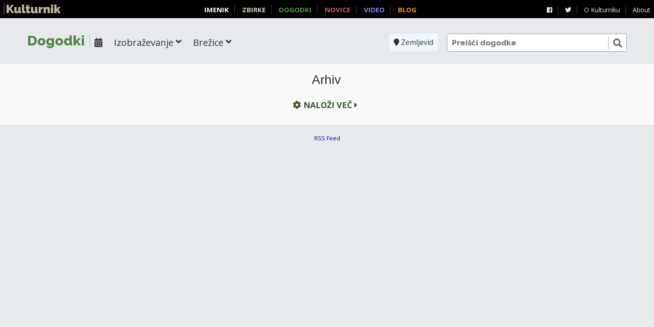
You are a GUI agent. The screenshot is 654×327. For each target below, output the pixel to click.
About (641, 9)
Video (374, 9)
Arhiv (326, 80)
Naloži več (324, 105)
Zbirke (254, 9)
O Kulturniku (602, 9)
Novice (338, 9)
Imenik (216, 9)
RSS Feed (327, 138)
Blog (407, 9)
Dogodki (295, 9)
